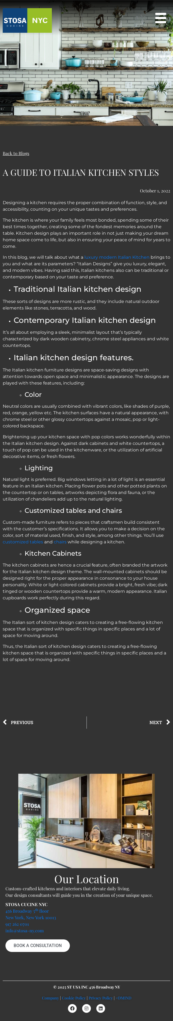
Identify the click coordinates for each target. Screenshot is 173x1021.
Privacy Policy (101, 998)
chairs (60, 541)
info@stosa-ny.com (24, 930)
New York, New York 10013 (30, 917)
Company (50, 998)
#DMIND (123, 998)
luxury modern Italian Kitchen (117, 257)
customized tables (23, 541)
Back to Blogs (16, 153)
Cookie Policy (74, 998)
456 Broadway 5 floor (27, 911)
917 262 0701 (17, 924)
